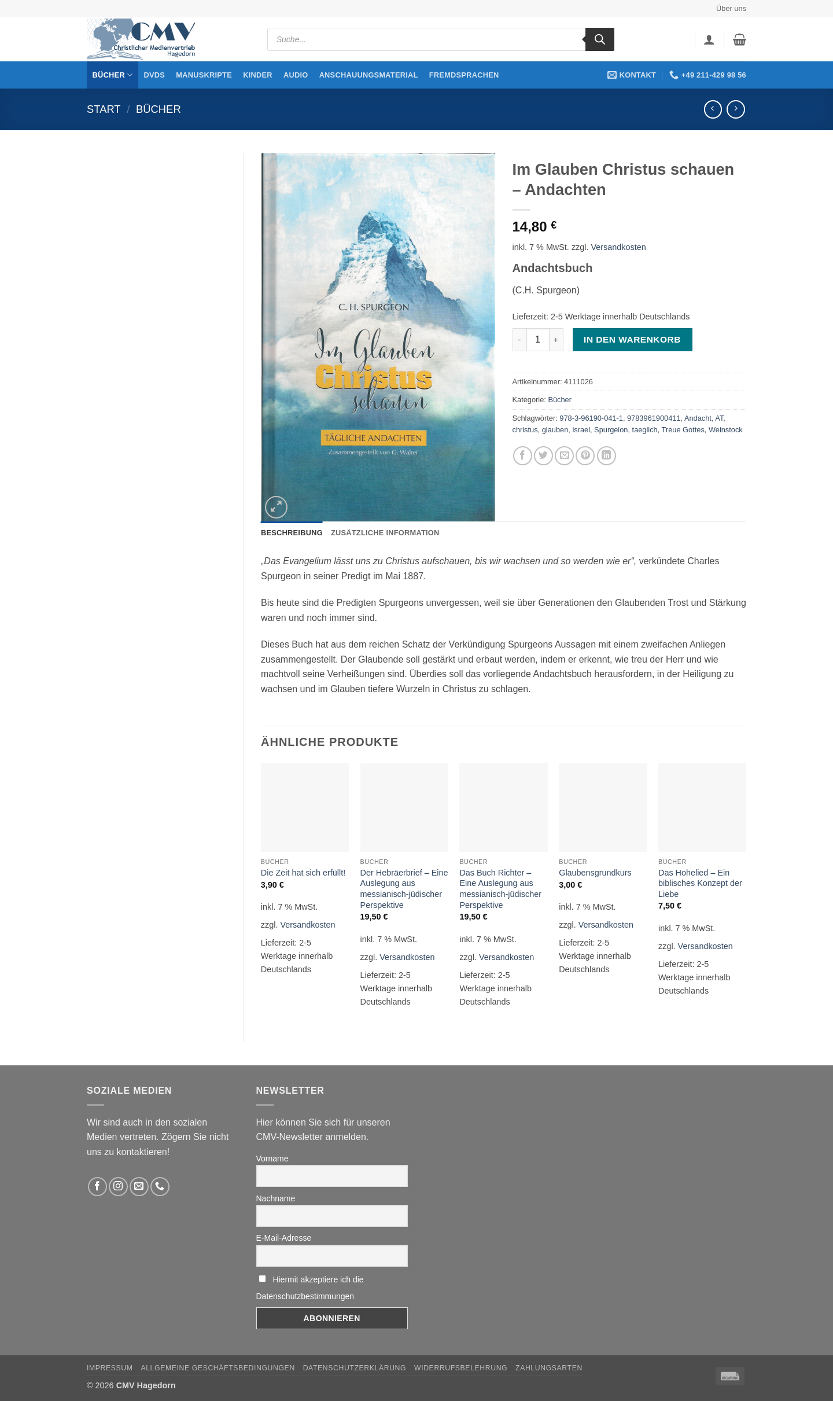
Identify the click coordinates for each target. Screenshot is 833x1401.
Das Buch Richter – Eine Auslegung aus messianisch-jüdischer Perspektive (500, 889)
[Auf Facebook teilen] (522, 455)
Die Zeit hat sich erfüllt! (303, 872)
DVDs (154, 75)
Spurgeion (611, 429)
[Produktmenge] (538, 339)
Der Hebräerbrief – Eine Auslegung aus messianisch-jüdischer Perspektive (404, 889)
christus (525, 429)
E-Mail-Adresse (284, 1237)
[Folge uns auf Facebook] (97, 1186)
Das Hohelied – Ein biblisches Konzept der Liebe (700, 883)
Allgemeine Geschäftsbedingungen (217, 1368)
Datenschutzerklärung (355, 1368)
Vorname (272, 1158)
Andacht (698, 418)
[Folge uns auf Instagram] (118, 1186)
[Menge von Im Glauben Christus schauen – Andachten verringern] (519, 339)
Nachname (276, 1198)
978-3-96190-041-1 (591, 418)
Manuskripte (204, 75)
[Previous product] (735, 109)
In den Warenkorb (632, 339)
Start (104, 109)
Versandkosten (618, 247)
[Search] (599, 39)
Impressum (110, 1368)
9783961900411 (654, 418)
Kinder (257, 75)
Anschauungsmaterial (368, 75)
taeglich (645, 429)
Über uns (731, 8)
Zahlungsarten (549, 1368)
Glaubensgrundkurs (595, 872)
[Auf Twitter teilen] (543, 455)
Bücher (113, 74)
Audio (295, 75)
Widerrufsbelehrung (460, 1368)
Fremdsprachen (464, 75)
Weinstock (726, 429)
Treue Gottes (683, 429)
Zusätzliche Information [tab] (385, 532)
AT (719, 418)
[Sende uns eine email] (139, 1186)
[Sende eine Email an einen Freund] (564, 455)
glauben (555, 429)
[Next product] (713, 109)
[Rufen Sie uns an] (159, 1186)
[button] (709, 39)
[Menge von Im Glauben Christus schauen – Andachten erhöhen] (556, 339)
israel (581, 429)
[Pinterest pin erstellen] (585, 455)
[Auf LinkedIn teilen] (606, 455)
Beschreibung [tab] (292, 532)
